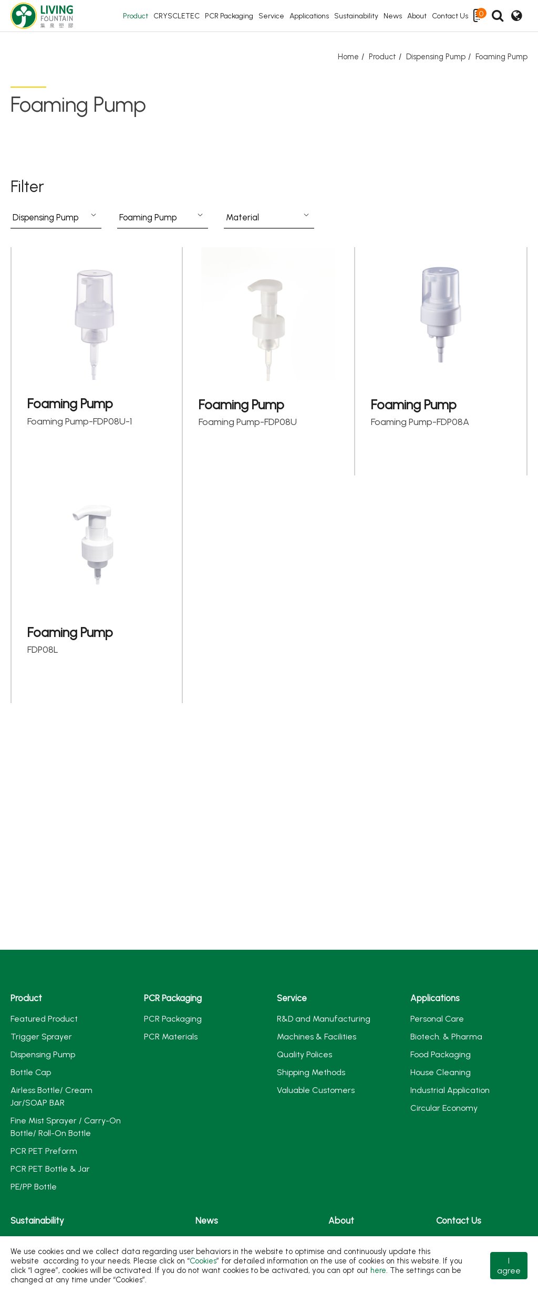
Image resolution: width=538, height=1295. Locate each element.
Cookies (203, 1261)
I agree (509, 1266)
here (378, 1270)
